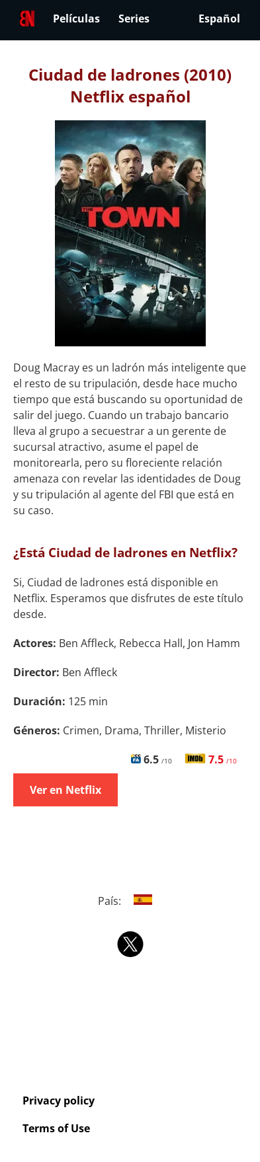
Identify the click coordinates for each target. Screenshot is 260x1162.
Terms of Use (56, 1128)
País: (130, 901)
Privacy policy (58, 1100)
